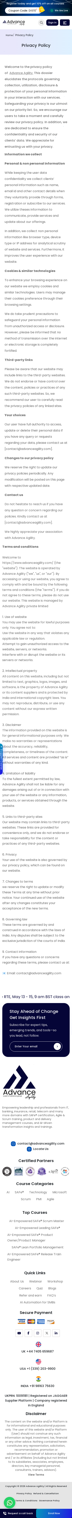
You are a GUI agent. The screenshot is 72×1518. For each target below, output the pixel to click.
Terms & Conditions (26, 1500)
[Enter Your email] (36, 1046)
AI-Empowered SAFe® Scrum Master (36, 1221)
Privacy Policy (24, 1493)
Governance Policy (49, 1500)
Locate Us (41, 1149)
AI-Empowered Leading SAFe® (37, 1228)
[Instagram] (37, 1333)
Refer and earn (30, 1295)
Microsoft (59, 1192)
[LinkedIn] (56, 1333)
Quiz (39, 1288)
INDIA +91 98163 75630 (37, 1386)
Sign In (52, 22)
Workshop (55, 1281)
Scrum (26, 1199)
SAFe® (19, 1192)
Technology (38, 1192)
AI (8, 1192)
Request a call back (18, 1513)
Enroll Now (54, 1513)
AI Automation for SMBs (37, 1302)
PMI (38, 1199)
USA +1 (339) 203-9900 (37, 1368)
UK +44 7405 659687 (38, 1351)
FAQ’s (51, 1295)
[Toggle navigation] (65, 22)
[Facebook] (28, 1333)
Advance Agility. (21, 73)
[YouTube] (19, 1333)
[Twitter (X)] (47, 1333)
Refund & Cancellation (46, 1493)
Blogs (52, 1288)
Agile (50, 1199)
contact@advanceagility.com (40, 1143)
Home (9, 35)
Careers (25, 1288)
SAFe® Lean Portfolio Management (38, 1247)
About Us (17, 1281)
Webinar (35, 1281)
